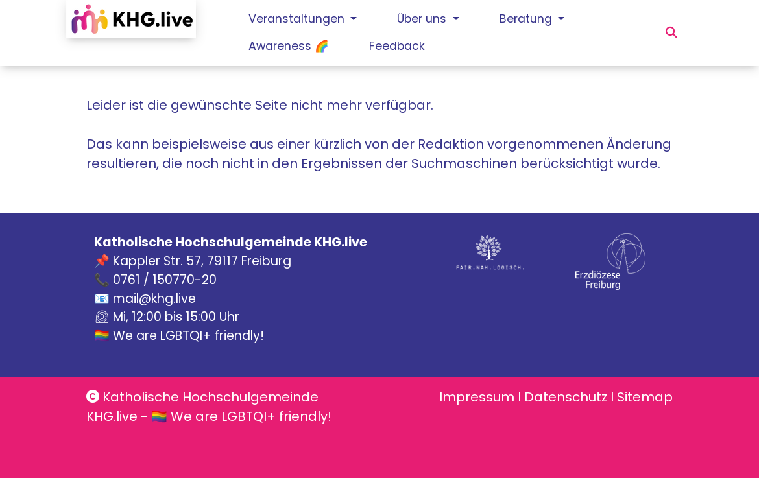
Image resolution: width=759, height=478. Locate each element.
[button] (671, 32)
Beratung (527, 19)
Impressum (476, 397)
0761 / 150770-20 (165, 280)
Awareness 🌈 (288, 46)
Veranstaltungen (298, 19)
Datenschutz (565, 397)
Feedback (397, 46)
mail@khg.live (154, 298)
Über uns (423, 19)
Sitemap (645, 397)
